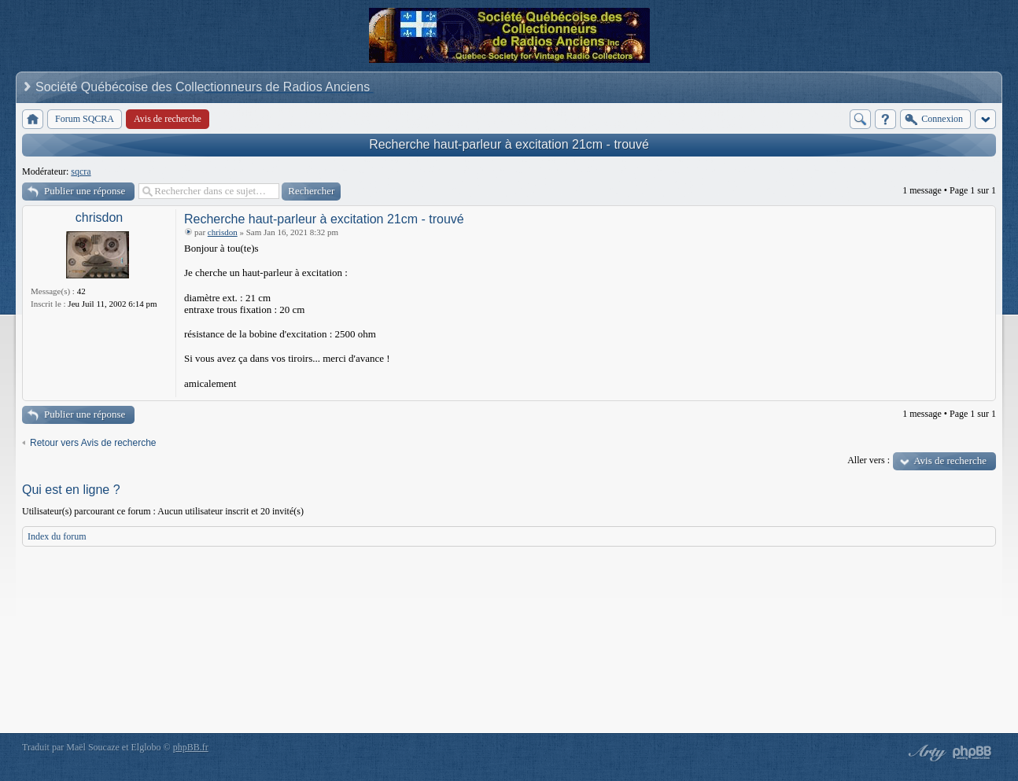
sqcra (80, 171)
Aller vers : (868, 460)
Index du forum (57, 536)
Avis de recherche (950, 460)
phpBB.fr (190, 747)
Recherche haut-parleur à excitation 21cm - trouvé (509, 144)
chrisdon (99, 217)
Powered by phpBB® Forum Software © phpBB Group (972, 753)
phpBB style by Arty (925, 753)
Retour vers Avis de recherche (93, 443)
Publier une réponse (84, 191)
